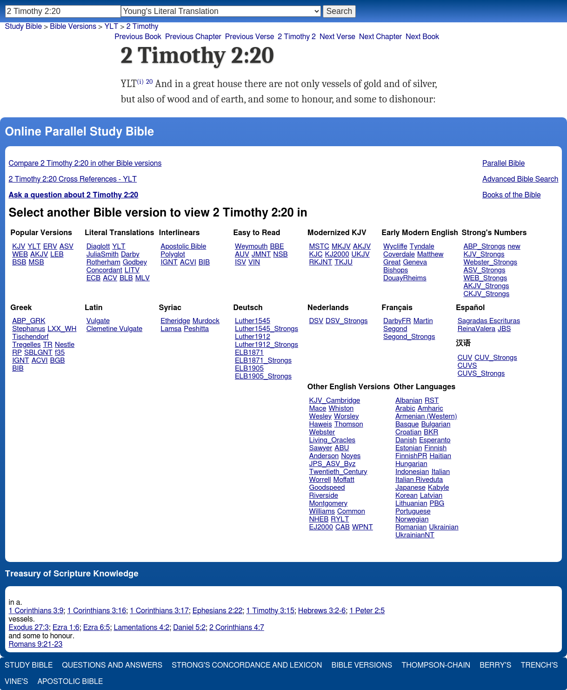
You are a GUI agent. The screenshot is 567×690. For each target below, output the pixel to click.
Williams (322, 511)
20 (149, 82)
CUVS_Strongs (481, 373)
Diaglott (98, 246)
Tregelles (26, 344)
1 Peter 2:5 (367, 611)
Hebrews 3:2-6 (322, 611)
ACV (110, 278)
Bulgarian (435, 424)
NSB (280, 254)
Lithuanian (411, 503)
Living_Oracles (332, 440)
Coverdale (399, 254)
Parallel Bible (503, 163)
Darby (130, 254)
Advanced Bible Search (520, 179)
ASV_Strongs (484, 270)
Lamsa (170, 328)
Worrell (320, 479)
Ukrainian (443, 527)
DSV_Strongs (347, 321)
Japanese (410, 487)
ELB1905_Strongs (263, 376)
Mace (318, 408)
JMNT (261, 254)
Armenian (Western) (426, 416)
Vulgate (98, 321)
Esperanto (435, 440)
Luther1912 (252, 336)
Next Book (422, 37)
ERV (50, 246)
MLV (142, 278)
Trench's (539, 665)
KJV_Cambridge (334, 400)
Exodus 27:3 (29, 627)
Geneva (415, 262)
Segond (395, 328)
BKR (431, 432)
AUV (242, 254)
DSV (316, 321)
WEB (20, 254)
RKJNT (321, 262)
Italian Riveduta (419, 479)
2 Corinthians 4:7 (236, 627)
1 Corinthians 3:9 (36, 611)
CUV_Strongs (495, 357)
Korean (406, 495)
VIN (254, 262)
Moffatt (344, 479)
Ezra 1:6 (66, 627)
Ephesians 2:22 (217, 611)
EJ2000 (321, 527)
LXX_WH (61, 328)
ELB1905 (249, 368)
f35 (60, 352)
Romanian (411, 527)
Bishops (395, 270)
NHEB (319, 519)
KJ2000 (337, 254)
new (514, 246)
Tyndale (422, 246)
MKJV (341, 246)
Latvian (431, 495)
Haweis (320, 424)
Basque (407, 424)
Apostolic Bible (70, 681)
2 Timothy (143, 26)
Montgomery (328, 503)
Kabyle (438, 487)
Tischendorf (30, 336)
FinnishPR (411, 456)
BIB (204, 262)
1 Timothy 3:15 (270, 611)
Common (351, 511)
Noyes (350, 456)
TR (47, 344)
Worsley (346, 416)
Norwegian (411, 519)
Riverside (323, 495)
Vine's (16, 681)
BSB (19, 262)
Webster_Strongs (490, 262)
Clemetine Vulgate (114, 328)
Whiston (341, 408)
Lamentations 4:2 (141, 627)
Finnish (435, 448)
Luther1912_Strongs (266, 344)
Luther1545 (252, 321)
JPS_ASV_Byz (332, 463)
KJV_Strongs (483, 254)
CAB (342, 527)
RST (432, 400)
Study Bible (23, 26)
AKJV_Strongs (486, 286)
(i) (140, 82)
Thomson (348, 424)
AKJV (39, 254)
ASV (66, 246)
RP (17, 352)
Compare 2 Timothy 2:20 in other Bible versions (85, 163)
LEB (56, 254)
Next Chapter (380, 37)
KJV (18, 246)
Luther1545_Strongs (266, 328)
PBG (437, 503)
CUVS (467, 365)
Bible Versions (73, 26)
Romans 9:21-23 (36, 644)
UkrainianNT (414, 535)
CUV (465, 357)
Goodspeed (327, 487)
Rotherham (103, 262)
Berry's (495, 665)
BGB (57, 360)
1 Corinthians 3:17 (159, 611)
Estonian (408, 448)
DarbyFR (397, 321)
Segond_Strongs (409, 336)
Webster (322, 432)
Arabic (405, 408)
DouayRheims (405, 278)
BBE (277, 246)
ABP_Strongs (484, 246)
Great (391, 262)
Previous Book (137, 37)
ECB (93, 278)
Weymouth (251, 246)
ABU (341, 448)
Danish (406, 440)
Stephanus (28, 328)
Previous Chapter (193, 37)
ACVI (188, 262)
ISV (240, 262)
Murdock (206, 321)
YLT (33, 246)
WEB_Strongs (485, 278)
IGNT (169, 262)
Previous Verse (249, 37)
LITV (132, 270)
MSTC (319, 246)
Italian (440, 471)
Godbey (135, 262)
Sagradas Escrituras (489, 321)
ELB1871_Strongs (263, 360)
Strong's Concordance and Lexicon (247, 665)
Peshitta (196, 328)
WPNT (362, 527)
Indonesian (412, 471)
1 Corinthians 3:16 (96, 611)
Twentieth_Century (338, 471)
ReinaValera (476, 328)
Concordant (104, 270)
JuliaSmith (103, 254)
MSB (36, 262)
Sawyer (321, 448)
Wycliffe (395, 246)
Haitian (440, 456)
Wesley (320, 416)
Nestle (64, 344)
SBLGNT (38, 352)
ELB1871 (249, 352)
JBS (504, 328)
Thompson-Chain (435, 665)
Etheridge (175, 321)
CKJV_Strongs (486, 294)
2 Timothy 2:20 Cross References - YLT (73, 179)
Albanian (408, 400)
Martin (423, 321)
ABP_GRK (28, 321)
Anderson (324, 456)
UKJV (361, 254)
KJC (316, 254)
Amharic (430, 408)
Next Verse (337, 37)
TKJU (343, 262)
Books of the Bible (511, 195)
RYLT (340, 519)
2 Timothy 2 (297, 37)
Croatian (408, 432)
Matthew (430, 254)
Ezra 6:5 (96, 627)
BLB (126, 278)
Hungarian (411, 463)
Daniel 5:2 (189, 627)
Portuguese (413, 511)
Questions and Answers (112, 665)
